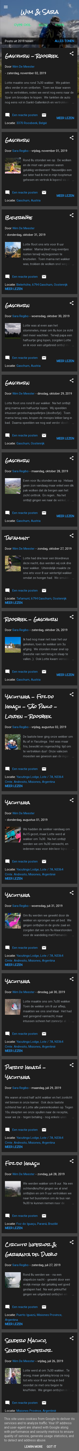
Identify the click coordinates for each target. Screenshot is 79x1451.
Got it (51, 1447)
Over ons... (22, 25)
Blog (43, 25)
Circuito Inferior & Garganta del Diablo (31, 1249)
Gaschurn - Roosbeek (31, 56)
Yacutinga (17, 802)
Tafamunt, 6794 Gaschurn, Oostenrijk (41, 598)
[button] (71, 54)
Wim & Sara (39, 12)
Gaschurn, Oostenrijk (30, 443)
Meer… (60, 25)
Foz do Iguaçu (22, 1163)
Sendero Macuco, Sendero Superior (28, 1345)
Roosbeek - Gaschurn (31, 619)
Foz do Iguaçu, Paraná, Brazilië (37, 1224)
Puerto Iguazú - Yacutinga (25, 1072)
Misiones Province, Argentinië (36, 1411)
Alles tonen (64, 41)
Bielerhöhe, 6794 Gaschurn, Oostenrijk (41, 284)
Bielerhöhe (18, 217)
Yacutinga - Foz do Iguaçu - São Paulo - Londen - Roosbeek (31, 706)
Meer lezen (65, 118)
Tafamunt (17, 538)
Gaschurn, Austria (28, 200)
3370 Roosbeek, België (31, 123)
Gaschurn (17, 140)
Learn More (33, 1447)
